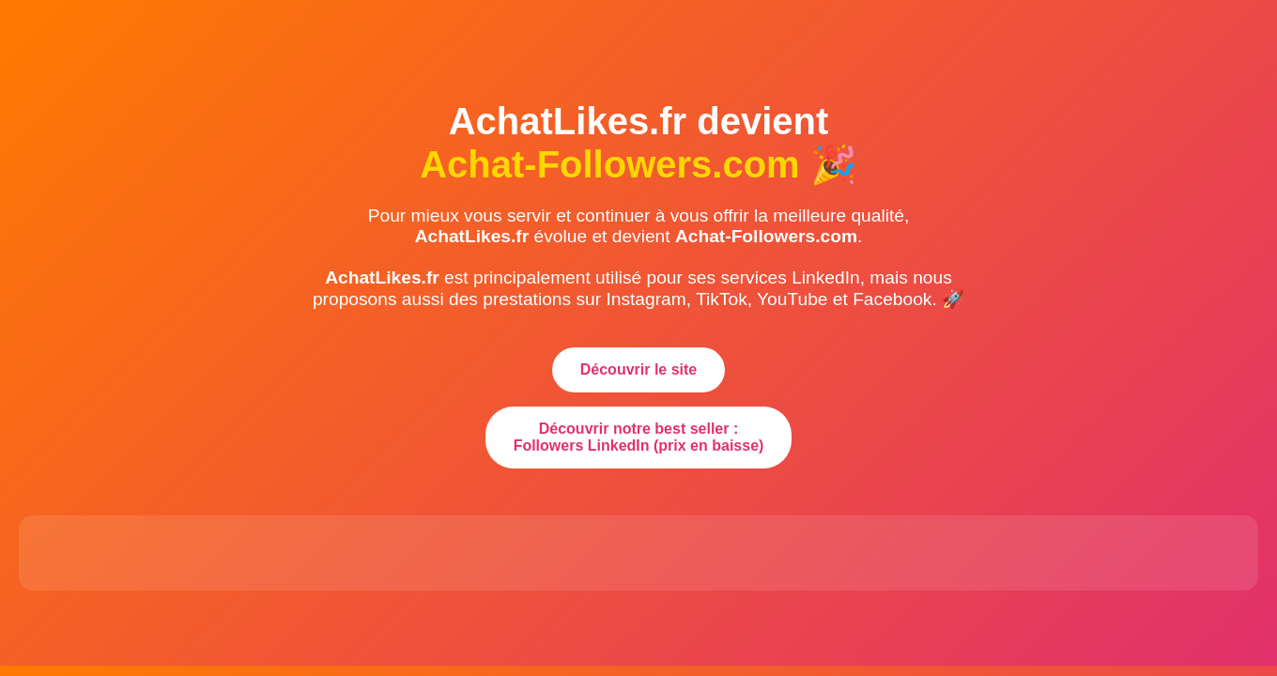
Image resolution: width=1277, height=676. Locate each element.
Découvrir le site (639, 369)
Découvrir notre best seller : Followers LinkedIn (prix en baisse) (639, 437)
